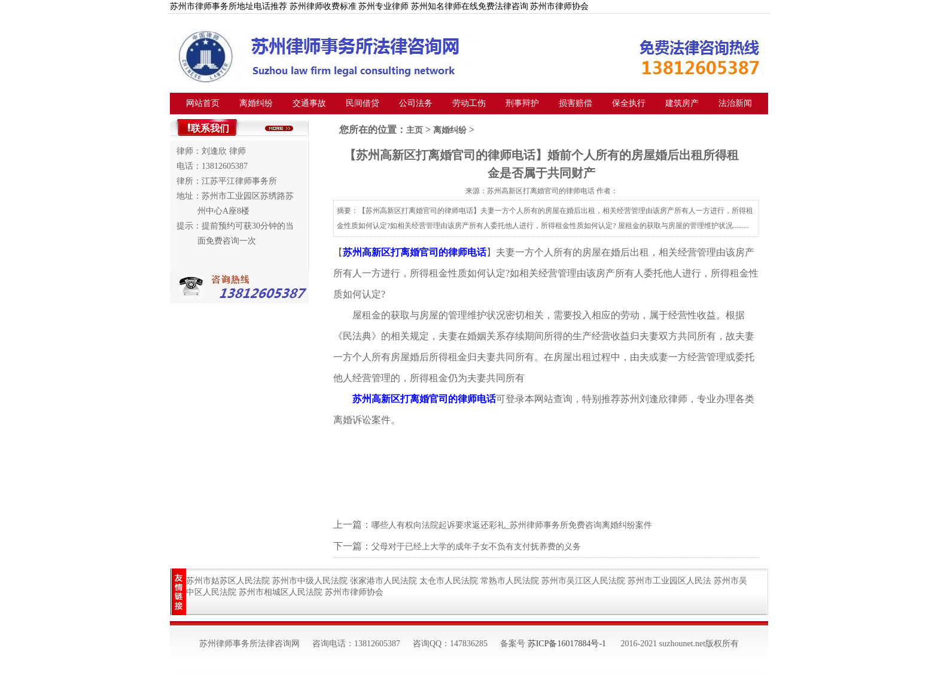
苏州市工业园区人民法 (669, 580)
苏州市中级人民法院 (310, 580)
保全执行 (628, 103)
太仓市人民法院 (448, 580)
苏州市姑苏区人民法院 (228, 580)
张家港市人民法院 (383, 580)
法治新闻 (735, 103)
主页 (414, 130)
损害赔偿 (575, 103)
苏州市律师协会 (354, 592)
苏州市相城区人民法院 (280, 592)
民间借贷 (362, 103)
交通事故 (309, 103)
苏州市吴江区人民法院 (583, 580)
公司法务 (416, 103)
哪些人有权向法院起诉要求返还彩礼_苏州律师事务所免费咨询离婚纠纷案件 (511, 525)
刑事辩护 (522, 103)
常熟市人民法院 (509, 580)
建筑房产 (682, 103)
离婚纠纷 (256, 103)
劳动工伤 (469, 103)
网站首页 (203, 103)
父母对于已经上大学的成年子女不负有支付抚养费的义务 (476, 546)
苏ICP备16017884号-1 (567, 643)
